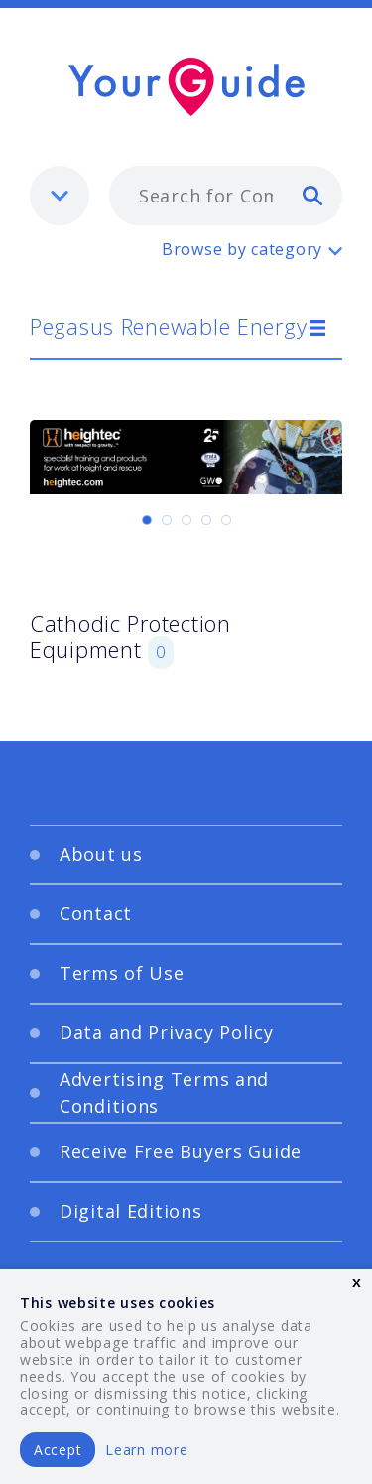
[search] (312, 194)
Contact (96, 913)
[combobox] (225, 195)
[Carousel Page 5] (226, 520)
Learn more (146, 1449)
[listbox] (59, 195)
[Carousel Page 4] (206, 520)
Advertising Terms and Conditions (164, 1092)
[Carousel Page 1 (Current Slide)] (147, 520)
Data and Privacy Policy (167, 1032)
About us (101, 854)
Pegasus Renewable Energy (168, 325)
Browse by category (242, 249)
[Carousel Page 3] (186, 520)
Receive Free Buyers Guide (181, 1151)
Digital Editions (131, 1211)
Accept (57, 1449)
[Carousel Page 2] (167, 520)
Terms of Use (122, 973)
